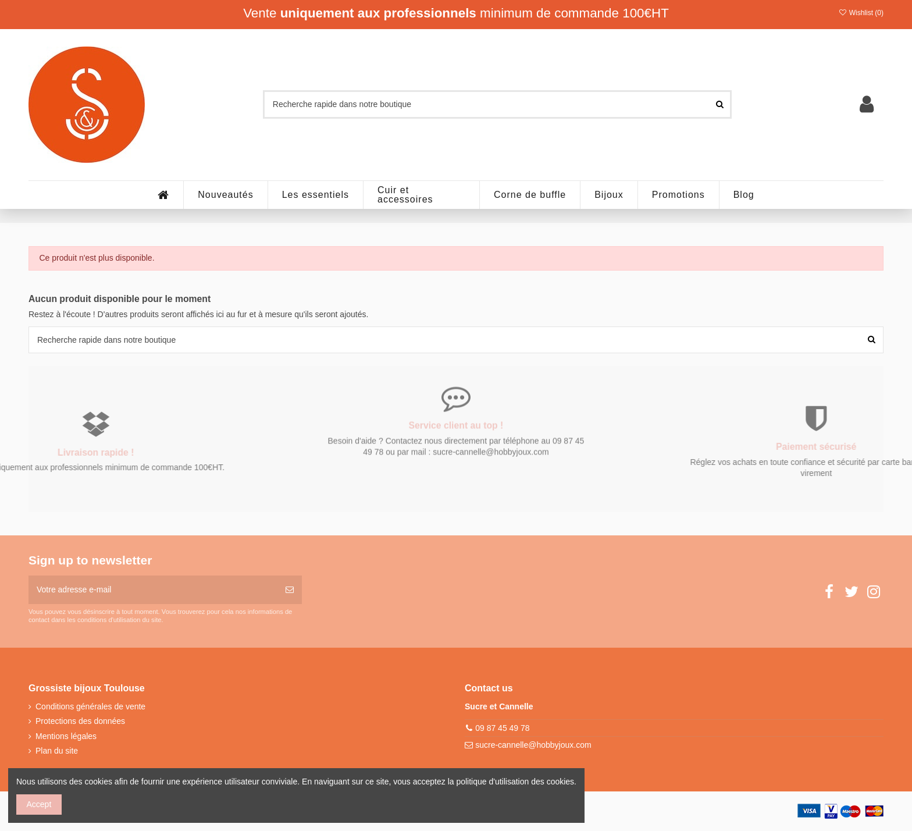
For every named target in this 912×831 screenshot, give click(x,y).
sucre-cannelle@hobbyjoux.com (533, 745)
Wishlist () (861, 13)
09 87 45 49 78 (502, 728)
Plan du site (56, 750)
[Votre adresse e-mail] (152, 590)
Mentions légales (66, 736)
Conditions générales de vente (90, 706)
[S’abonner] (289, 590)
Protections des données (80, 721)
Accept (39, 804)
